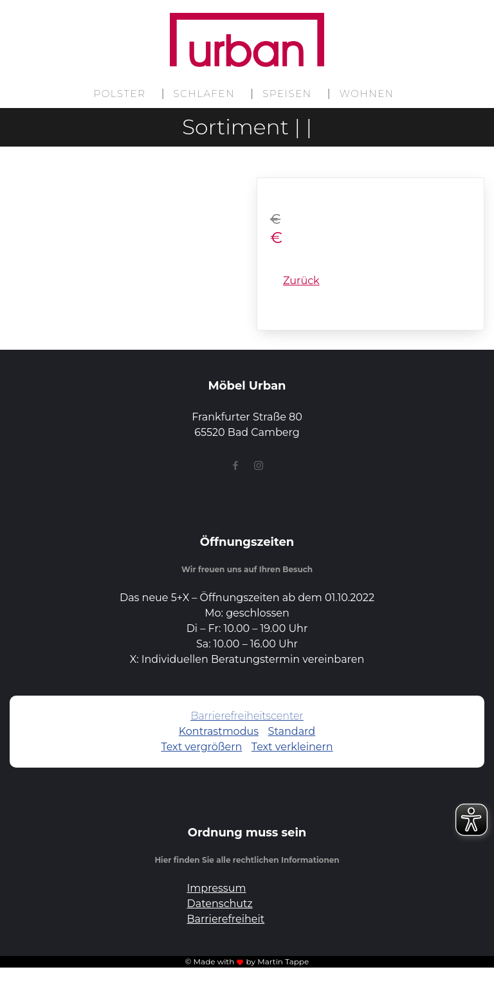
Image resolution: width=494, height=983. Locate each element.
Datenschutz (220, 903)
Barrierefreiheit (226, 919)
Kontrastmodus (219, 731)
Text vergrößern (201, 747)
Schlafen (204, 93)
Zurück (301, 281)
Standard (292, 731)
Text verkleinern (292, 747)
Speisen (286, 93)
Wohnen (367, 93)
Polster (119, 93)
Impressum (216, 888)
